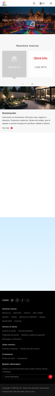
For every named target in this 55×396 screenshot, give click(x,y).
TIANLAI (27, 313)
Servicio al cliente (9, 327)
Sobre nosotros (8, 344)
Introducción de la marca (29, 349)
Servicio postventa (25, 331)
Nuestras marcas (9, 309)
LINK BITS (17, 313)
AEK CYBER (38, 313)
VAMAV (14, 317)
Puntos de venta (8, 358)
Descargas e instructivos (11, 339)
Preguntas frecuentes (10, 335)
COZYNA (18, 321)
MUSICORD (7, 321)
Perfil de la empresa (10, 349)
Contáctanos (7, 354)
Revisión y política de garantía (33, 335)
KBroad (42, 317)
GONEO (5, 317)
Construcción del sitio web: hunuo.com (18, 391)
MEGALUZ (6, 313)
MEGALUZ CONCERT (28, 317)
